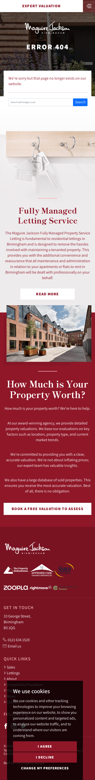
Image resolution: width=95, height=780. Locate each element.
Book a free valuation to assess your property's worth (47, 510)
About (10, 678)
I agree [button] (45, 746)
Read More (47, 294)
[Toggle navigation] (89, 5)
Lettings (12, 672)
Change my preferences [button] (45, 768)
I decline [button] (45, 757)
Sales (9, 667)
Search (80, 102)
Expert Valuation (41, 5)
